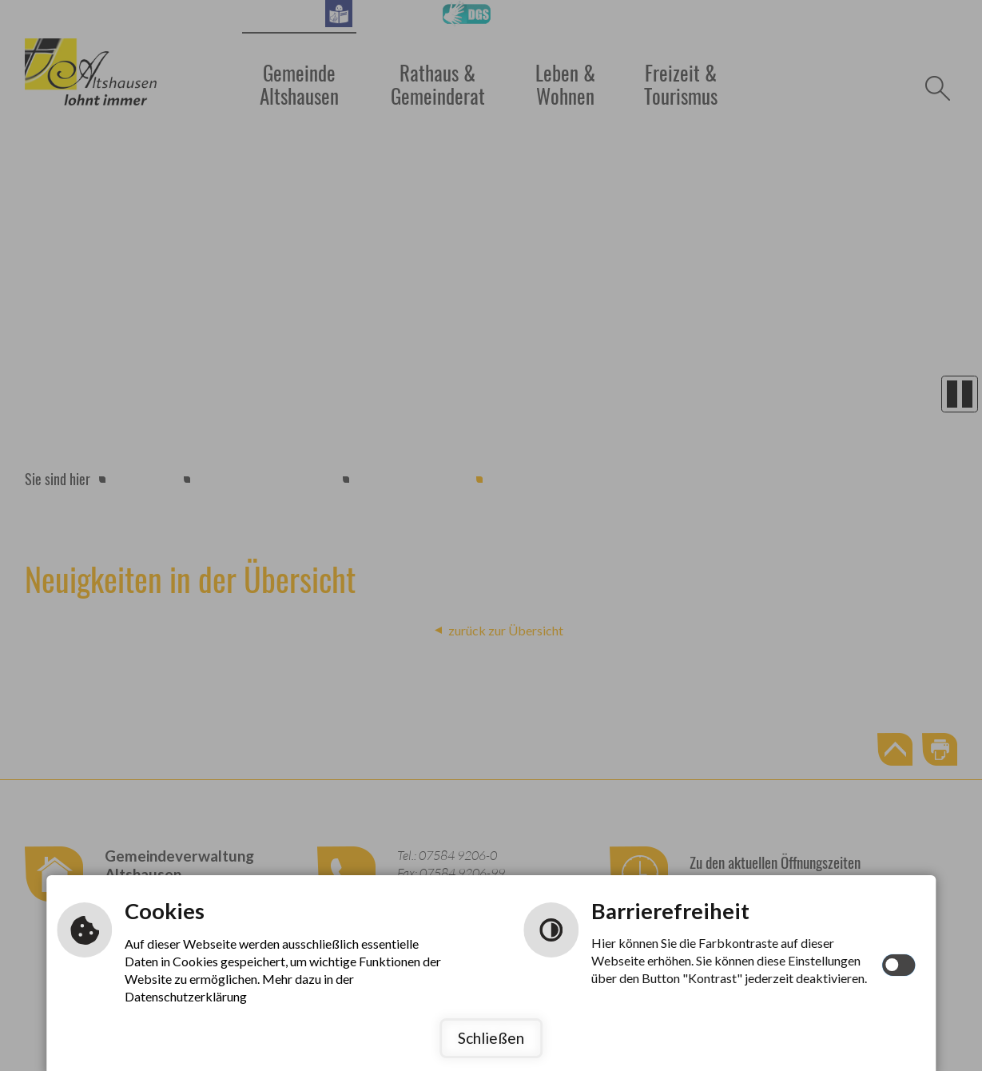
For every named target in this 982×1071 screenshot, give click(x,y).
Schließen (491, 1038)
